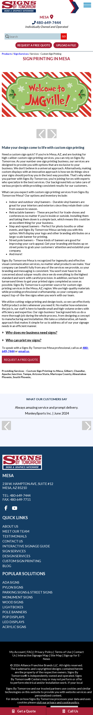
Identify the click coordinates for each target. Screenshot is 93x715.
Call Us (70, 711)
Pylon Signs (12, 587)
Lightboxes (12, 607)
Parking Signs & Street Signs (27, 592)
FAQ (30, 652)
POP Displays (13, 617)
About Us (10, 526)
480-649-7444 (46, 22)
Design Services (16, 556)
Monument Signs (17, 597)
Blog (6, 566)
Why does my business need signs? (29, 333)
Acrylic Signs (14, 627)
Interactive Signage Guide (26, 546)
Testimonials (14, 536)
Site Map (56, 655)
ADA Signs (10, 582)
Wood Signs (12, 602)
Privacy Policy (44, 652)
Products (7, 53)
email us (23, 351)
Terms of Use (63, 652)
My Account (17, 652)
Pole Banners (14, 612)
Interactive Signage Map (33, 655)
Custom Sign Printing (21, 561)
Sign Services (21, 53)
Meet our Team (15, 531)
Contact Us (12, 541)
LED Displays (13, 622)
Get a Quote (23, 711)
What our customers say (46, 399)
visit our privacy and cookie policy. (57, 702)
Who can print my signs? (21, 340)
